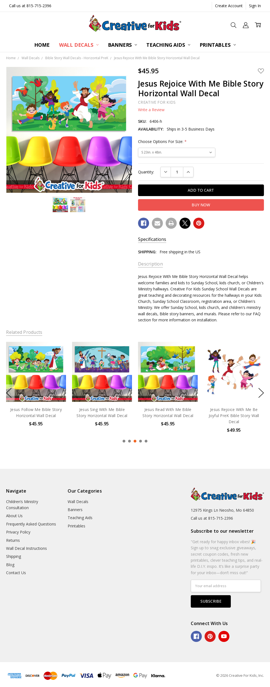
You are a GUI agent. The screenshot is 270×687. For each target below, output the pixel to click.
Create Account (229, 5)
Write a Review (151, 110)
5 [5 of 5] (146, 441)
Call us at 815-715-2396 (30, 5)
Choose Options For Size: (162, 141)
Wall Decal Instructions (26, 548)
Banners (122, 44)
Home (41, 44)
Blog (10, 564)
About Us (14, 515)
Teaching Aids (168, 44)
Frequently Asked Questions (31, 524)
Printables (218, 44)
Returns (13, 540)
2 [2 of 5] (129, 441)
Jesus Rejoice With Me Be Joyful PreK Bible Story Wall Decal (234, 415)
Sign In (255, 5)
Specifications (152, 239)
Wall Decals (79, 44)
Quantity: (146, 172)
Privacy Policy (18, 532)
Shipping (13, 556)
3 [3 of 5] (135, 441)
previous (9, 393)
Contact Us (16, 572)
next (261, 393)
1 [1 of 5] (124, 441)
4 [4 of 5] (140, 441)
